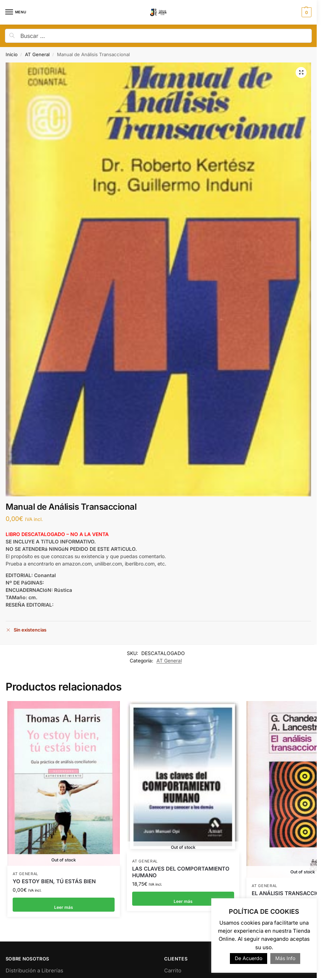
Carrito (172, 968)
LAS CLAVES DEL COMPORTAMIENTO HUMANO (181, 867)
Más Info (285, 958)
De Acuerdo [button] (248, 958)
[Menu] (15, 12)
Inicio (12, 54)
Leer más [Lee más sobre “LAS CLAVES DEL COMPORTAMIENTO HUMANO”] (183, 894)
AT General (37, 54)
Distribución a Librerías (34, 968)
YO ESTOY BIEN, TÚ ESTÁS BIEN (54, 878)
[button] (305, 12)
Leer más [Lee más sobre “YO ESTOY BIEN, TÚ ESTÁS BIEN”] (63, 902)
